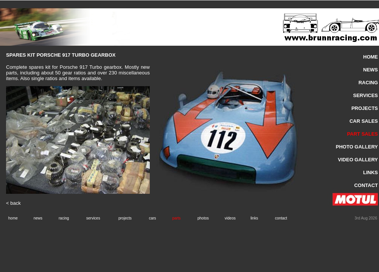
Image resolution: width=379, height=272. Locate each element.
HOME (370, 57)
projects (125, 218)
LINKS (370, 172)
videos (230, 218)
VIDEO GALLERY (358, 159)
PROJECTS (364, 108)
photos (203, 218)
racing (64, 218)
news (38, 218)
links (254, 218)
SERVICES (365, 95)
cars (152, 218)
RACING (368, 82)
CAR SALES (363, 121)
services (93, 218)
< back (13, 203)
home (13, 218)
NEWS (370, 70)
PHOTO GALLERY (357, 147)
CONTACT (366, 185)
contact (281, 218)
